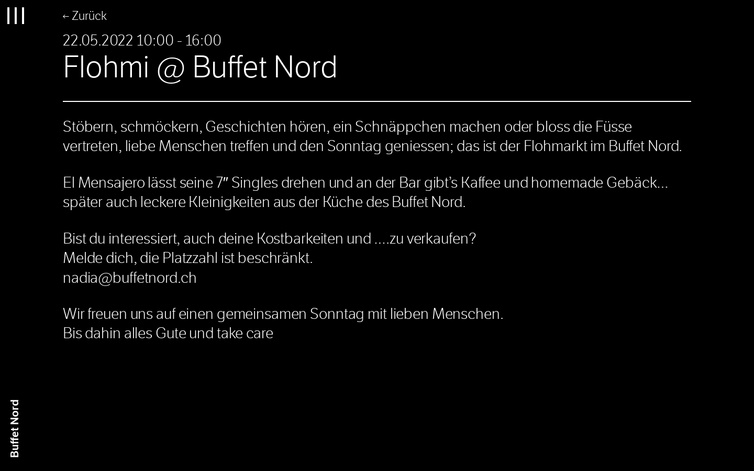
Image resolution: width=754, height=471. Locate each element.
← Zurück (85, 16)
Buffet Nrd (14, 428)
